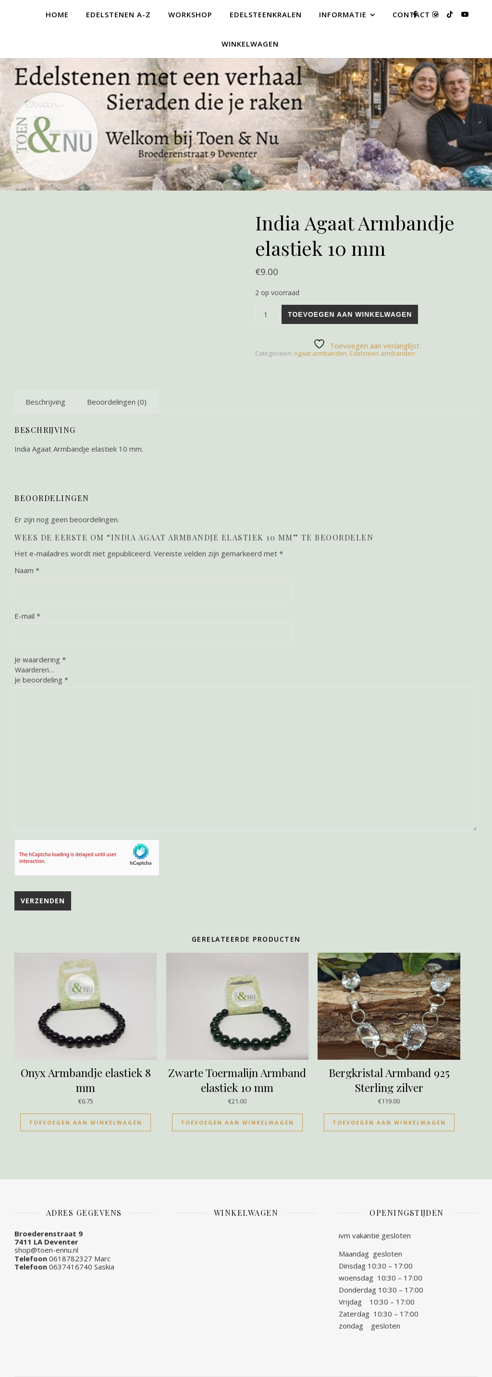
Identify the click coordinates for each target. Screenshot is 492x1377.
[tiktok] (451, 14)
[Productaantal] (267, 314)
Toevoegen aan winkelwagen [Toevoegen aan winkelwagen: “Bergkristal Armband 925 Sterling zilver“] (389, 1122)
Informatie (343, 14)
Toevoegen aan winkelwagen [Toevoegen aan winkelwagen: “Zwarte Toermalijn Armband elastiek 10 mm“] (237, 1122)
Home (57, 14)
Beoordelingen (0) (117, 402)
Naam (26, 570)
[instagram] (436, 14)
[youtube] (465, 14)
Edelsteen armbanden (382, 353)
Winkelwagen (250, 43)
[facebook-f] (416, 14)
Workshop (190, 14)
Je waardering (40, 660)
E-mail (27, 616)
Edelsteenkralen (266, 14)
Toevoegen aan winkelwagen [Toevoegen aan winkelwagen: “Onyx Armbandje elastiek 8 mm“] (85, 1122)
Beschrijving (45, 402)
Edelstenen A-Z (118, 14)
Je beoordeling (41, 679)
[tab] (45, 402)
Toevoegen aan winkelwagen (350, 314)
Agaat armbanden (320, 353)
